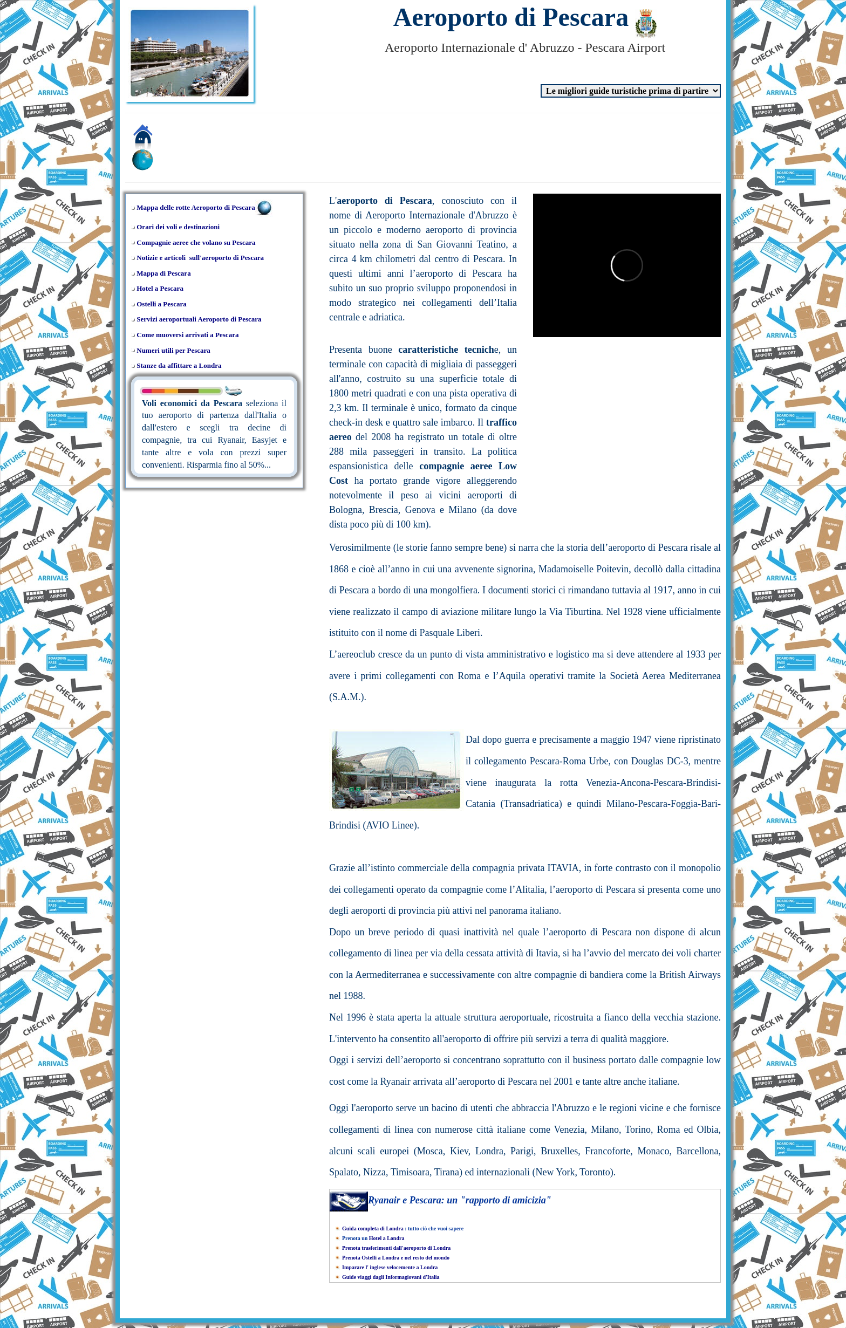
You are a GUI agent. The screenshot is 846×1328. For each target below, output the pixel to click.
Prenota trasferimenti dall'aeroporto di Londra (396, 1248)
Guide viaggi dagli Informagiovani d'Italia (391, 1277)
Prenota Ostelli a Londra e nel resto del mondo (395, 1258)
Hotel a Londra (387, 1238)
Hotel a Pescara (160, 288)
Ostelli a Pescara (161, 304)
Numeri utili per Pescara (173, 350)
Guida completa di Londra (373, 1228)
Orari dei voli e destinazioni (178, 227)
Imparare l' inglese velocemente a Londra (390, 1267)
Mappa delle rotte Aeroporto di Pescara (196, 207)
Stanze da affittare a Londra (179, 365)
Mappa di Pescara (163, 273)
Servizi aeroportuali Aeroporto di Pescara (199, 319)
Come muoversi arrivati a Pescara (187, 335)
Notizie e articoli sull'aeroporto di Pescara (200, 258)
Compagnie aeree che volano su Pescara (196, 242)
